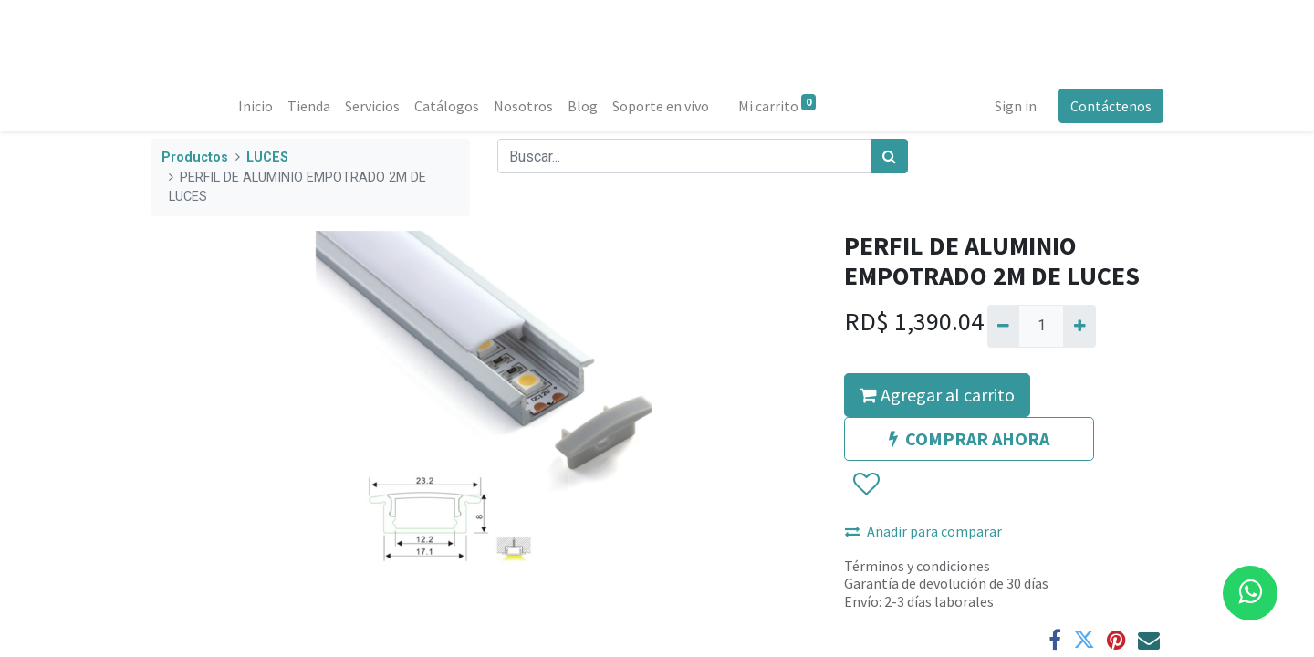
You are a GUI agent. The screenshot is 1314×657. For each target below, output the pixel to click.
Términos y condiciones (917, 566)
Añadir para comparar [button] (923, 531)
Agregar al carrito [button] (937, 394)
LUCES (267, 157)
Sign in (1016, 106)
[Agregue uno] (1079, 326)
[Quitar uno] (1003, 326)
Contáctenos (1111, 106)
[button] (865, 484)
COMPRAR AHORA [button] (969, 438)
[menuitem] (255, 106)
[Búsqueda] (889, 156)
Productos (195, 157)
